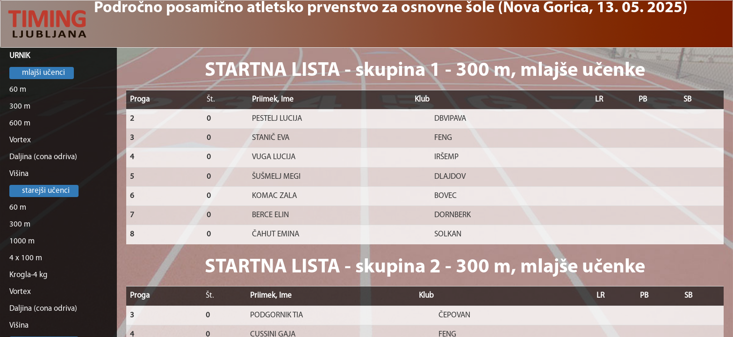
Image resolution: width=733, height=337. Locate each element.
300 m (19, 106)
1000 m (22, 241)
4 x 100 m (25, 258)
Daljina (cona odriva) (43, 157)
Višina (19, 174)
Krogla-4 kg (28, 275)
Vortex (20, 140)
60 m (17, 90)
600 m (19, 123)
